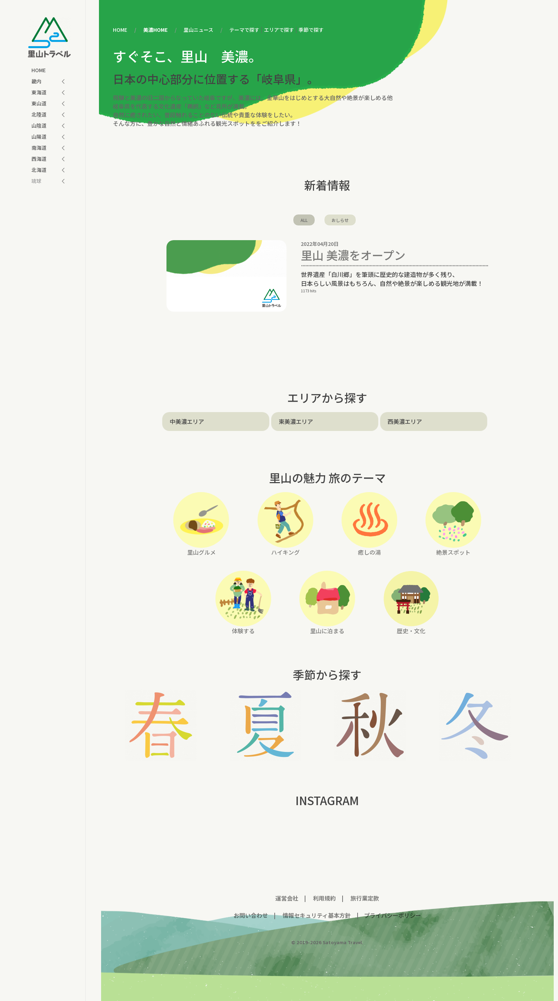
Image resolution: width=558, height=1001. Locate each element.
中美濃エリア (187, 421)
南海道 (38, 147)
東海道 (38, 92)
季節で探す (311, 29)
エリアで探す (279, 29)
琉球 (36, 180)
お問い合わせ (251, 915)
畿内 (36, 81)
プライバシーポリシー (392, 915)
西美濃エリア (405, 421)
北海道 (38, 169)
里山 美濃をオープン (353, 255)
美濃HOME (155, 29)
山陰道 (38, 125)
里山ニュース (198, 29)
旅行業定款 (364, 898)
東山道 (38, 103)
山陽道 (38, 136)
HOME (38, 70)
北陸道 (38, 114)
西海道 (38, 158)
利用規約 (324, 898)
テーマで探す (244, 29)
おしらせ (340, 220)
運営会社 (286, 898)
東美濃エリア (296, 421)
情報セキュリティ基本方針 (316, 915)
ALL (304, 220)
